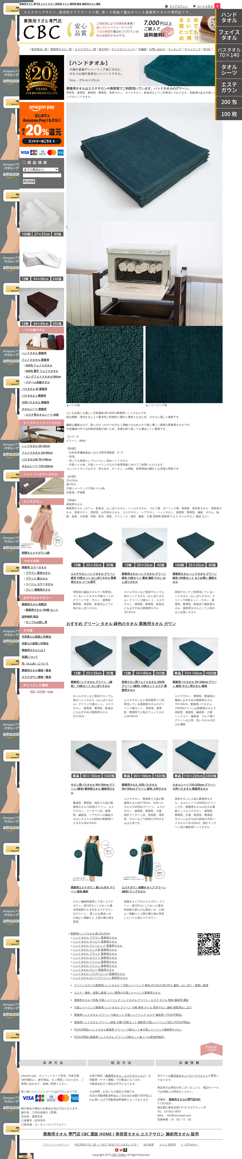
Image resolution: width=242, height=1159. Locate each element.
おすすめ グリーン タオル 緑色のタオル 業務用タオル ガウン (121, 623)
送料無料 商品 (30, 616)
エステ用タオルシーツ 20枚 (42, 415)
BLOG (207, 49)
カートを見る (205, 6)
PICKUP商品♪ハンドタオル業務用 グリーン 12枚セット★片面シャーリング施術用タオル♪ (128, 1029)
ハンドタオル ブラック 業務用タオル (95, 954)
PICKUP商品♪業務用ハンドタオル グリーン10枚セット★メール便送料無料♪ (119, 1037)
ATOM (41, 691)
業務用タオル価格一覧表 (36, 670)
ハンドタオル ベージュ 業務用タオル (95, 962)
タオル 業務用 (167, 1144)
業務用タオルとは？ (34, 650)
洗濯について (30, 657)
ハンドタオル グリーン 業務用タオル (95, 966)
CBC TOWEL (119, 1155)
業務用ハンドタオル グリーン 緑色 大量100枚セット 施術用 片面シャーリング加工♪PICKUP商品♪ (132, 1022)
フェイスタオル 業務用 (35, 360)
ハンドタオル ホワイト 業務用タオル (95, 958)
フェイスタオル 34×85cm (37, 453)
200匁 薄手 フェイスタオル (42, 371)
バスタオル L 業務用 (34, 396)
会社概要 (148, 1144)
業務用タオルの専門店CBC (185, 1099)
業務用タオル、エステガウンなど (125, 1076)
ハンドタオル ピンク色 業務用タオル (95, 950)
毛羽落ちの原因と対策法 (36, 637)
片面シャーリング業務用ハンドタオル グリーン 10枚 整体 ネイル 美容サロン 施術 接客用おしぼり (133, 1007)
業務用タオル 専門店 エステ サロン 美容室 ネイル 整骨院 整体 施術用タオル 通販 (59, 3)
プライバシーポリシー (56, 1144)
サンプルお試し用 (36, 622)
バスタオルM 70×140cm (37, 459)
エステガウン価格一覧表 (36, 677)
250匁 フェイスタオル (39, 365)
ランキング (175, 49)
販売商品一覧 (39, 49)
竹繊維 (142, 49)
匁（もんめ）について (35, 663)
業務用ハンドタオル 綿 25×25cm (90, 933)
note (50, 691)
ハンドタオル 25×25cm (36, 446)
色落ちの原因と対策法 (35, 643)
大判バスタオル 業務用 (35, 402)
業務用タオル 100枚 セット (42, 610)
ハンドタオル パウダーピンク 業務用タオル (99, 974)
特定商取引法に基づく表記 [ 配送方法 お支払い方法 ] (106, 1144)
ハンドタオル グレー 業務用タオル (93, 970)
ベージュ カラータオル (39, 584)
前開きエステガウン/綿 (36, 553)
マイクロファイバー (123, 49)
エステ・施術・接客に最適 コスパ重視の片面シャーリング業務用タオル (117, 992)
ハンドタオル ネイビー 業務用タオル (95, 941)
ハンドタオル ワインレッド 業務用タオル (97, 945)
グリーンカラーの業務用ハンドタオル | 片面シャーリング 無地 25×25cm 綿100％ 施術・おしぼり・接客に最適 (141, 985)
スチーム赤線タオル (38, 382)
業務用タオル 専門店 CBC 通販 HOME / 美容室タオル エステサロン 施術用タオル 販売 (121, 1134)
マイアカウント (178, 6)
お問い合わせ (157, 49)
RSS (32, 691)
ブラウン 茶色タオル (38, 573)
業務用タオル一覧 (61, 49)
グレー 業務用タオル (38, 590)
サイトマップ (192, 49)
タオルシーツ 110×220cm (37, 466)
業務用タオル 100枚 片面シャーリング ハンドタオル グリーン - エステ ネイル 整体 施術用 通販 (131, 1000)
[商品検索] (42, 175)
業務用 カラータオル (34, 567)
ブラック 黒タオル (37, 578)
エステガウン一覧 (85, 49)
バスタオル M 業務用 (34, 389)
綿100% (103, 49)
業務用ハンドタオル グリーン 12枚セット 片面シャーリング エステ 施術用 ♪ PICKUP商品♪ (128, 1015)
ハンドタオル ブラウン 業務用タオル (95, 937)
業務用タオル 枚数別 (34, 604)
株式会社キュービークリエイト (189, 1076)
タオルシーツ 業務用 (34, 409)
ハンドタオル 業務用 (34, 353)
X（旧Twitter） (190, 1144)
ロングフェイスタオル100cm (43, 376)
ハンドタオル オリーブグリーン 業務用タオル (100, 978)
